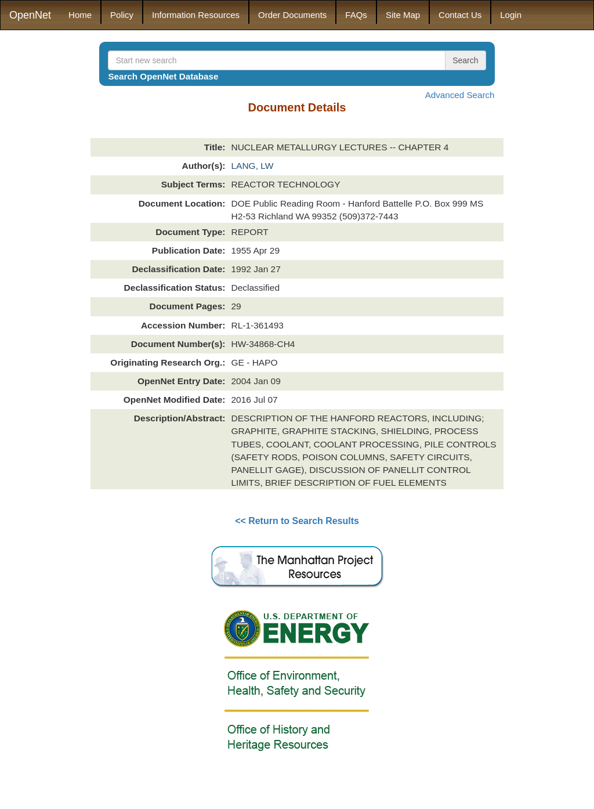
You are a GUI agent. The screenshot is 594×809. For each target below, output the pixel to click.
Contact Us (460, 15)
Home (80, 15)
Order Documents (292, 15)
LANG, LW (252, 166)
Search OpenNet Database (163, 76)
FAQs (356, 15)
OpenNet (30, 15)
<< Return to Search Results (297, 521)
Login (510, 15)
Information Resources (196, 15)
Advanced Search (460, 95)
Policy (121, 15)
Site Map (403, 15)
